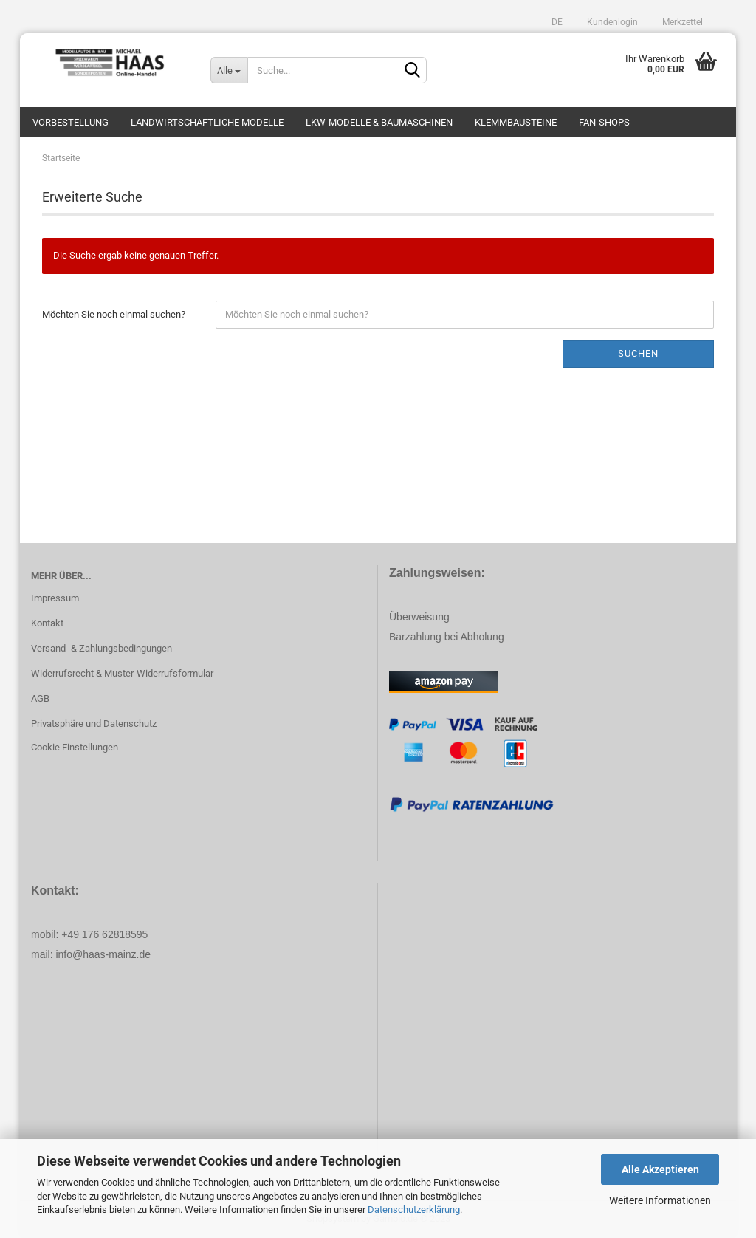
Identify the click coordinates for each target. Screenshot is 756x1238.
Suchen (638, 353)
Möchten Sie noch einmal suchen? (113, 314)
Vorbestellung (70, 122)
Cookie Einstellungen (74, 747)
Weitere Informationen (660, 1200)
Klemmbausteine (516, 122)
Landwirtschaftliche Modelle (207, 122)
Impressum (55, 597)
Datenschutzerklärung (414, 1209)
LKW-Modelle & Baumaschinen (379, 122)
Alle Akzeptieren (660, 1169)
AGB (40, 698)
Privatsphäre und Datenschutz (94, 723)
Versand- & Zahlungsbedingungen (101, 648)
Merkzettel (681, 22)
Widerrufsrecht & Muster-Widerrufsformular (122, 673)
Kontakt (47, 623)
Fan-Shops (604, 122)
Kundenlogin (611, 22)
